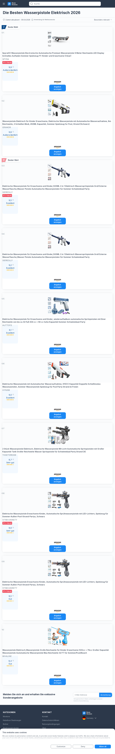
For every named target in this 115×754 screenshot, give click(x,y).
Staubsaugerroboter (11, 728)
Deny (83, 746)
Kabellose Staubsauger (12, 720)
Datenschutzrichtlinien (50, 720)
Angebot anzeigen (57, 88)
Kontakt (45, 716)
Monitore (6, 716)
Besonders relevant (103, 20)
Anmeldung (106, 695)
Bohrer (5, 724)
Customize (61, 746)
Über (44, 728)
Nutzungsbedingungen (51, 724)
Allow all (102, 746)
